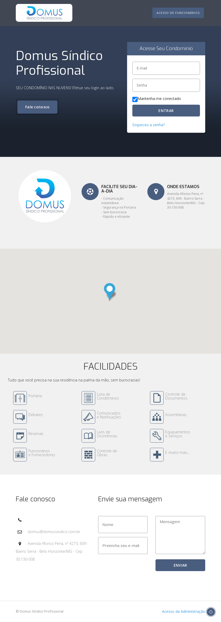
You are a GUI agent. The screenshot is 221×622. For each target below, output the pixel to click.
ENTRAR (166, 110)
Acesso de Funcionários (178, 13)
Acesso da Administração (183, 611)
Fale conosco (37, 106)
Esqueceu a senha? (148, 124)
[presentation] (138, 569)
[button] (110, 292)
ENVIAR (180, 565)
